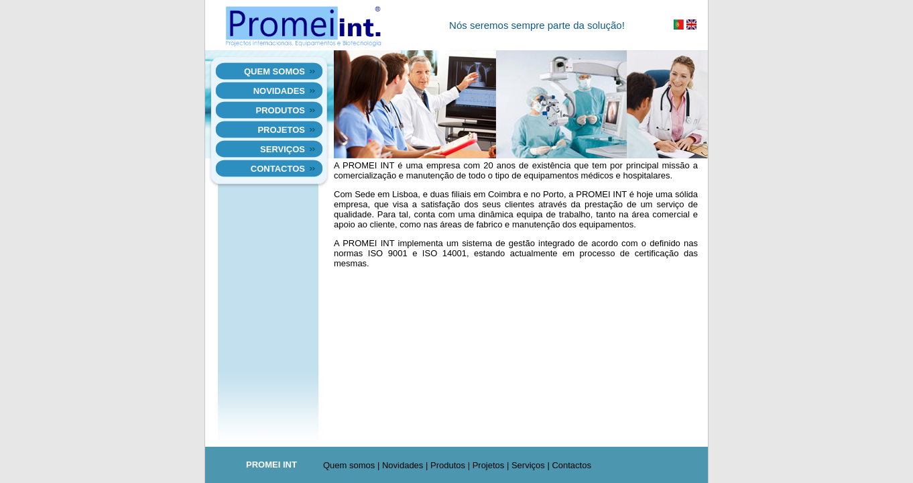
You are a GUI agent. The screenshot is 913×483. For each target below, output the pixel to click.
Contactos (278, 169)
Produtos (280, 110)
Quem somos (274, 71)
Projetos (281, 130)
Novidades (279, 91)
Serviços (282, 149)
